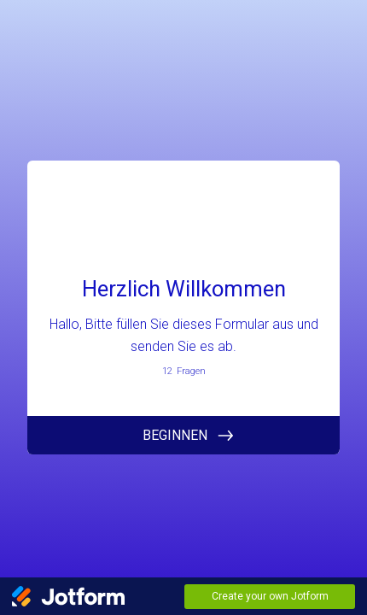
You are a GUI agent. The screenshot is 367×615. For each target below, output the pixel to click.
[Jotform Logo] (68, 596)
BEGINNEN (175, 435)
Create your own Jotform (270, 596)
